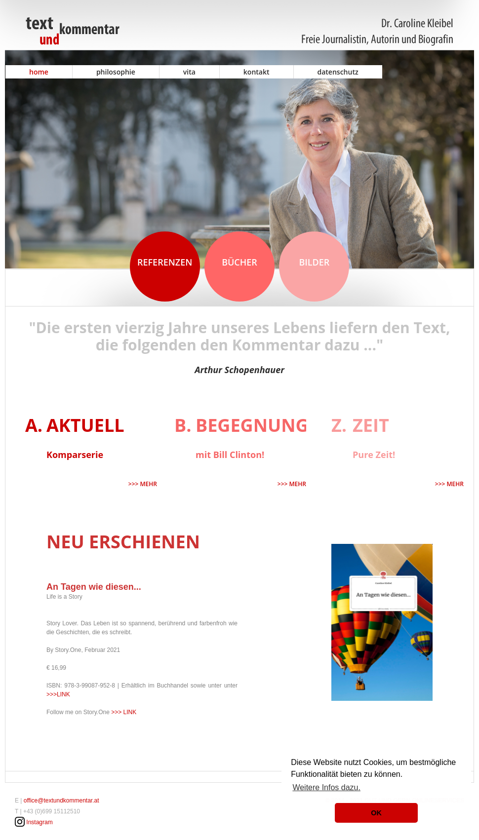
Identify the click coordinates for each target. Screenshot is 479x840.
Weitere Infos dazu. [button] (326, 787)
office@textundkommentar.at (61, 800)
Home (38, 71)
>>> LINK (123, 712)
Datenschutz (338, 71)
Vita (189, 71)
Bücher (239, 262)
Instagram (39, 822)
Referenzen (164, 262)
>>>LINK (58, 694)
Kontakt (256, 71)
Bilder (314, 262)
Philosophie (115, 71)
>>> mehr (142, 484)
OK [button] (376, 813)
